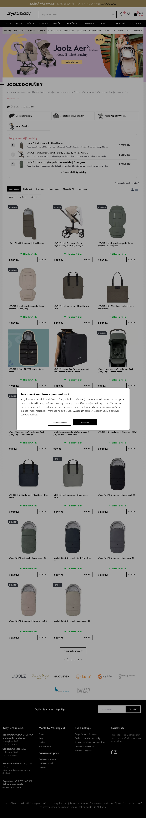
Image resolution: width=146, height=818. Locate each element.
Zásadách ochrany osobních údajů (91, 410)
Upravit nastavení (60, 422)
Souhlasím (85, 422)
